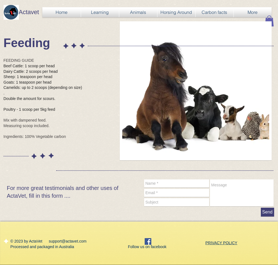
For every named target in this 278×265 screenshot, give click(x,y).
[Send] (267, 212)
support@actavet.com (67, 241)
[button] (269, 21)
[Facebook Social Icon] (148, 241)
